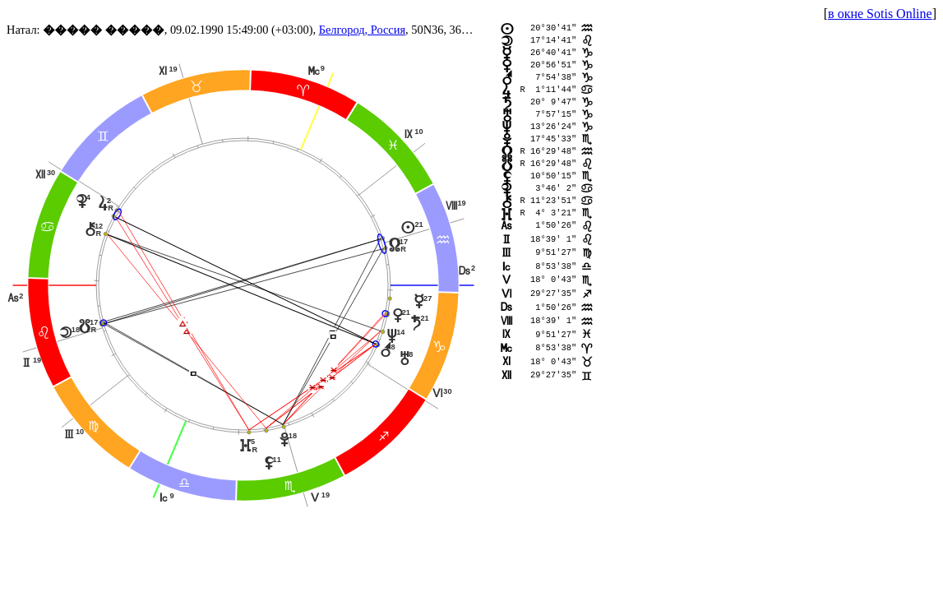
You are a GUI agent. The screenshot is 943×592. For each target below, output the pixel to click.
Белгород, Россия (362, 29)
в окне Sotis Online (880, 14)
